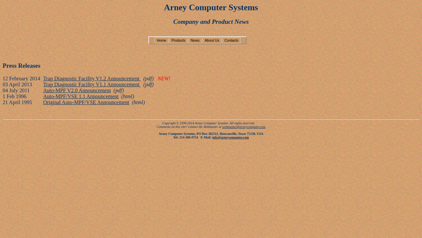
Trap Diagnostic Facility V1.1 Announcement (92, 84)
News (195, 40)
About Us (212, 40)
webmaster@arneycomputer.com (243, 127)
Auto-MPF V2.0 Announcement (77, 90)
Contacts (231, 40)
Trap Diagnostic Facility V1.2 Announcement (92, 78)
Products (178, 40)
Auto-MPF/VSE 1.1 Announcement (81, 96)
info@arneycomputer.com (230, 137)
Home (161, 40)
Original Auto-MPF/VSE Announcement (86, 102)
